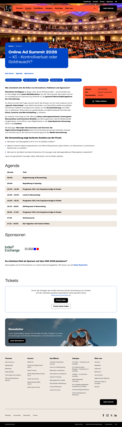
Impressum (108, 424)
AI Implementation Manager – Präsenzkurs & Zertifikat (80, 369)
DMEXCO (30, 362)
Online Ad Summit (33, 379)
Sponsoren (28, 73)
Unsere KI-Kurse (55, 390)
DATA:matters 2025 (33, 387)
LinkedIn (115, 415)
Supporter (109, 1)
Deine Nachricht (80, 265)
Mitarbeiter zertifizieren (57, 370)
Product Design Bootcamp (80, 389)
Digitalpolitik (9, 365)
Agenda (19, 73)
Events (19, 46)
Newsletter (26, 415)
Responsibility (9, 371)
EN (116, 1)
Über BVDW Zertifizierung (58, 383)
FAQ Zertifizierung (55, 386)
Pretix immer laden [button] (61, 306)
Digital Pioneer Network (102, 378)
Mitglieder (98, 365)
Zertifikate (54, 358)
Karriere (97, 386)
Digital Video (43, 80)
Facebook (103, 415)
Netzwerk (98, 371)
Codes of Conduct (56, 377)
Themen (8, 358)
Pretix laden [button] (61, 300)
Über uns (98, 358)
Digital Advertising (30, 80)
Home (10, 46)
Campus (75, 358)
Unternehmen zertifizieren (58, 373)
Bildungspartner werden (57, 380)
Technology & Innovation (13, 375)
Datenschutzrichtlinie (59, 295)
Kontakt (95, 1)
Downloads (87, 1)
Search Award (31, 370)
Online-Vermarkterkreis (72, 80)
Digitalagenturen (56, 80)
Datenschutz (79, 424)
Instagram (107, 415)
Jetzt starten (108, 8)
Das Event (9, 73)
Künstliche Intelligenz (13, 80)
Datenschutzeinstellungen (94, 424)
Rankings (8, 415)
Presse (102, 1)
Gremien (97, 362)
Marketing (8, 368)
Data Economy (9, 362)
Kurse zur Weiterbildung (57, 367)
